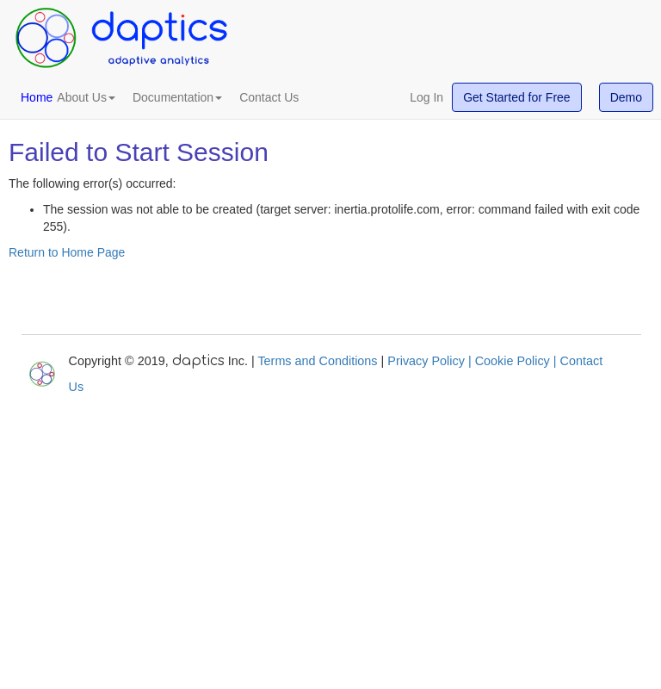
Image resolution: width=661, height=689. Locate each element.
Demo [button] (626, 97)
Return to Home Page (67, 252)
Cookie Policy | (517, 361)
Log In (426, 97)
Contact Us (269, 97)
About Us (86, 97)
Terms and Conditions (317, 361)
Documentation (177, 97)
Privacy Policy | (430, 361)
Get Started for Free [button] (517, 97)
